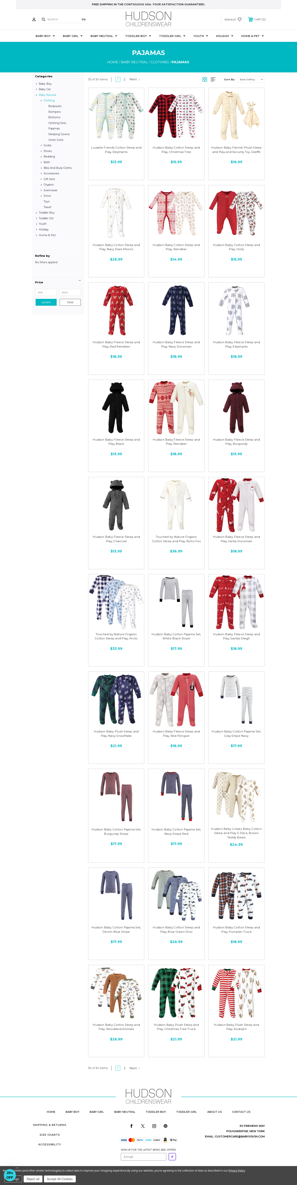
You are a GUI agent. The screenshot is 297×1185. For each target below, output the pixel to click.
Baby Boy (45, 36)
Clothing (49, 100)
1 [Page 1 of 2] (117, 79)
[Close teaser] (17, 1168)
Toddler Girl (172, 36)
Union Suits (55, 140)
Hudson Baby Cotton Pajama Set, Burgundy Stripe (116, 832)
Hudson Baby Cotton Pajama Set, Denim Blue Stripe (116, 930)
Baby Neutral (104, 36)
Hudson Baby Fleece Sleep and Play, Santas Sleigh (236, 636)
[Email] (143, 1157)
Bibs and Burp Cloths (58, 168)
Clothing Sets (57, 123)
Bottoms (54, 117)
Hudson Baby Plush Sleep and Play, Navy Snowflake (116, 734)
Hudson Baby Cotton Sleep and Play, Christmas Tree (176, 150)
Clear (70, 302)
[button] (58, 282)
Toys (46, 201)
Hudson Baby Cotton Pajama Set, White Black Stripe (176, 636)
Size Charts (50, 1134)
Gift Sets (49, 179)
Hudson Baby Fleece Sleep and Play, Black (116, 442)
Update (46, 302)
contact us (241, 1112)
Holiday (224, 36)
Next (135, 79)
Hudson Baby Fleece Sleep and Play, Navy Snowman (176, 344)
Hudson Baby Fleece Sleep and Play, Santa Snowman (236, 539)
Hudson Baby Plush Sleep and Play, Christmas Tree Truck (176, 1027)
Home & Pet (252, 36)
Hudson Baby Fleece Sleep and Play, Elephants (236, 344)
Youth (200, 36)
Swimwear (50, 190)
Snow (47, 195)
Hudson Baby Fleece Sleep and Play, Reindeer (176, 442)
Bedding (49, 156)
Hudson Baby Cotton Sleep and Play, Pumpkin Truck (236, 930)
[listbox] (251, 79)
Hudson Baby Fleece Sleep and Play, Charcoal (116, 539)
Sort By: (229, 79)
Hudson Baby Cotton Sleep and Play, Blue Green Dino (176, 930)
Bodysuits (54, 106)
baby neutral (124, 1112)
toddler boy (156, 1112)
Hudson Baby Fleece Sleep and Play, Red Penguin (176, 734)
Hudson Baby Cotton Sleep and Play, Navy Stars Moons (116, 247)
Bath (47, 162)
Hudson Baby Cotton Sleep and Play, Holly (236, 247)
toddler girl (186, 1112)
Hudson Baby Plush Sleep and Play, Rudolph (236, 1027)
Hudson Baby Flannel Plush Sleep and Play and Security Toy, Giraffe (236, 150)
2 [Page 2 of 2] (125, 79)
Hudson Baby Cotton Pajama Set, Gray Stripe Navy (236, 734)
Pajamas (54, 128)
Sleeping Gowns (59, 134)
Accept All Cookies (60, 1179)
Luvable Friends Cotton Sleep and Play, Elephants (116, 150)
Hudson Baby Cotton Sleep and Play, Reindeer (176, 247)
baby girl (97, 1112)
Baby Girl (73, 36)
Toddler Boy (138, 36)
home (51, 1112)
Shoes (48, 151)
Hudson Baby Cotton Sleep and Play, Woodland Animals (116, 1027)
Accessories (51, 173)
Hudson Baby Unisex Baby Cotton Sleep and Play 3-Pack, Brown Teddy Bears (236, 833)
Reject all (33, 1179)
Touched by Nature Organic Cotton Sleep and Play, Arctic (116, 636)
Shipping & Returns (49, 1125)
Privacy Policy (236, 1170)
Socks (47, 145)
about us (214, 1112)
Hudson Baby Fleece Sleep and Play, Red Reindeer (116, 344)
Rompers (54, 112)
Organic (49, 184)
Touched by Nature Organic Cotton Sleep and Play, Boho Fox (176, 539)
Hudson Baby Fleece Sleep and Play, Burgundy (236, 442)
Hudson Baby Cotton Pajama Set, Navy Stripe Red (176, 832)
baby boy (72, 1112)
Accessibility (49, 1144)
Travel (47, 207)
